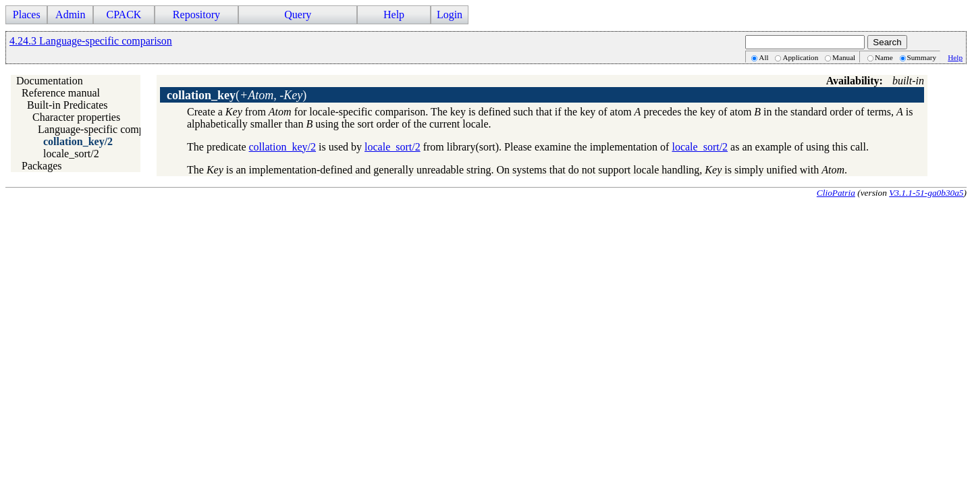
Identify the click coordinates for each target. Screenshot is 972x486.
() (236, 95)
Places (26, 14)
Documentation (49, 80)
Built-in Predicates (67, 105)
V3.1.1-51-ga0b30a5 (926, 193)
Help (393, 14)
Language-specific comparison (104, 129)
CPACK (123, 14)
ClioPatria (836, 193)
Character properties (76, 117)
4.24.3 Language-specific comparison (90, 41)
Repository (196, 14)
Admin (70, 14)
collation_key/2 (78, 141)
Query (297, 14)
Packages (42, 165)
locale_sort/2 (71, 153)
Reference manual (61, 93)
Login (449, 14)
